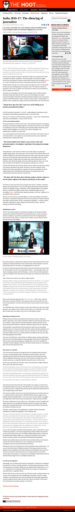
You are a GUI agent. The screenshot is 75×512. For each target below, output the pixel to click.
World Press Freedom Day (10, 501)
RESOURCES (43, 10)
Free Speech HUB (7, 13)
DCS (71, 510)
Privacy (51, 13)
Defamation (25, 13)
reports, (12, 192)
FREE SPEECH (24, 10)
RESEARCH (34, 10)
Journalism (18, 501)
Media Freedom (34, 13)
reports (60, 38)
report (10, 256)
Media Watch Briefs (60, 25)
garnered (34, 309)
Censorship (17, 13)
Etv (46, 57)
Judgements (44, 13)
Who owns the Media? (31, 507)
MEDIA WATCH (13, 10)
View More (61, 89)
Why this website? (7, 507)
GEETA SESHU (7, 24)
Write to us (22, 507)
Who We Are (15, 507)
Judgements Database (61, 13)
